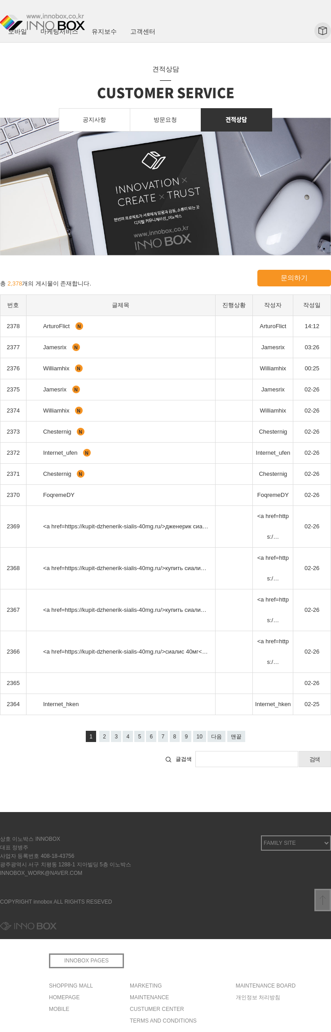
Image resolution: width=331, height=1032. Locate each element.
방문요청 (165, 119)
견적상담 (236, 119)
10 (200, 736)
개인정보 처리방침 (258, 997)
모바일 (17, 31)
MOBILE (59, 1009)
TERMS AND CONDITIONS (163, 1021)
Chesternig (58, 431)
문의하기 (294, 277)
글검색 (184, 759)
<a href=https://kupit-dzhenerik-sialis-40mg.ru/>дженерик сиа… (125, 526)
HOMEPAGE (64, 997)
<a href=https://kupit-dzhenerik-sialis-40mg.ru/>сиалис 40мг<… (125, 651)
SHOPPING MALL (71, 986)
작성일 (312, 305)
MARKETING (146, 986)
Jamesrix (55, 347)
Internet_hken (61, 704)
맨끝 (236, 736)
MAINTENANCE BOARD (266, 986)
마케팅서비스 (59, 31)
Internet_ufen (61, 452)
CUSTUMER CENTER (157, 1009)
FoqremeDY (59, 495)
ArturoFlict (57, 326)
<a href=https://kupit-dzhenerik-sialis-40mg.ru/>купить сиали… (125, 568)
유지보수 (104, 31)
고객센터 (142, 31)
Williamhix (57, 368)
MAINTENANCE (149, 997)
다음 (216, 736)
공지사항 (94, 119)
